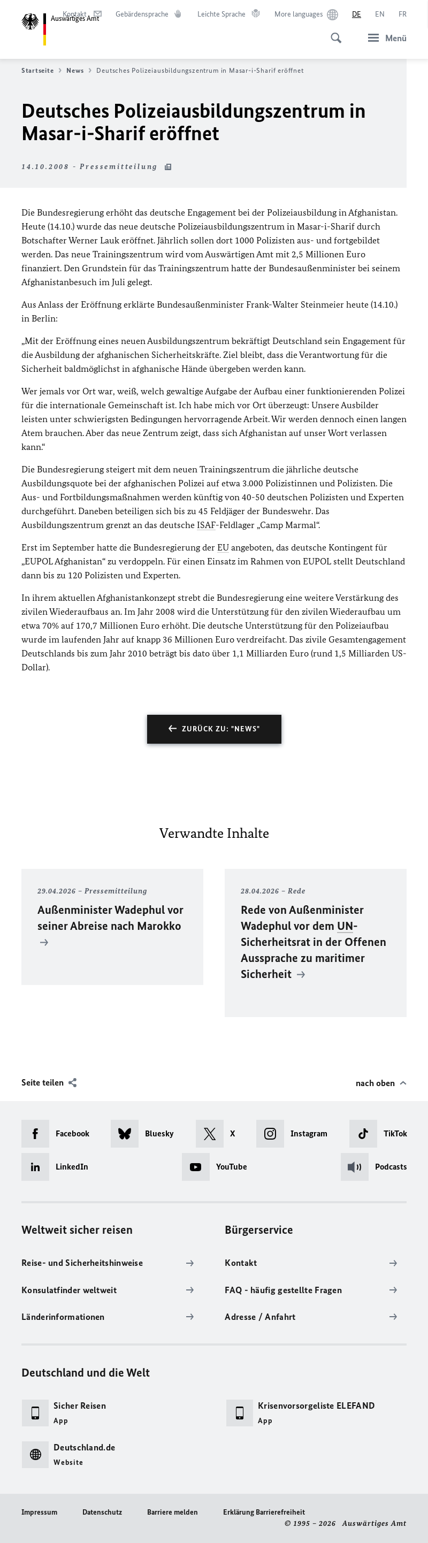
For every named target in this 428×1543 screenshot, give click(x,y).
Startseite (41, 70)
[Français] (403, 14)
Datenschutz (102, 1512)
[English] (380, 14)
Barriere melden (172, 1512)
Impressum (39, 1512)
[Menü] (384, 38)
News (78, 70)
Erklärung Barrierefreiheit (264, 1512)
